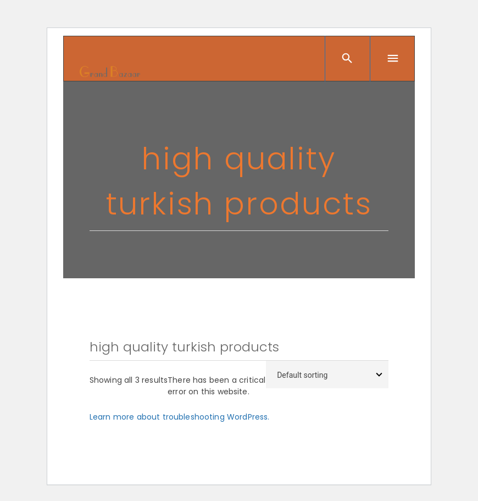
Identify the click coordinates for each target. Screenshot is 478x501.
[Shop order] (327, 374)
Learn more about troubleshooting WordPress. (180, 416)
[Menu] (392, 58)
